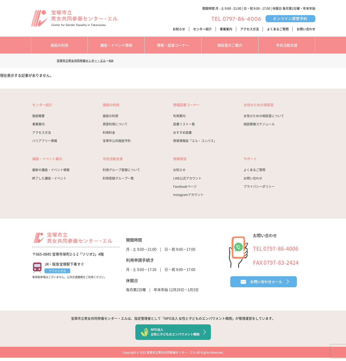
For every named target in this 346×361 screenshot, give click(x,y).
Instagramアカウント (188, 197)
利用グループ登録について (121, 172)
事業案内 (226, 29)
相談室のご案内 (229, 45)
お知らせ (179, 29)
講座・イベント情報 (116, 45)
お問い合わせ (306, 29)
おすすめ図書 (182, 133)
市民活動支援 (286, 45)
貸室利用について (115, 125)
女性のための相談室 (263, 105)
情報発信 (181, 160)
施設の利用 (59, 45)
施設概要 (38, 117)
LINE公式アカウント (187, 181)
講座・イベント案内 (51, 160)
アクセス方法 (249, 29)
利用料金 (109, 133)
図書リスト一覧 (184, 125)
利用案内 (179, 117)
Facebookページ (185, 189)
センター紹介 (202, 29)
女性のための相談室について (264, 117)
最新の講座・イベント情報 (51, 172)
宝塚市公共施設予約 (117, 142)
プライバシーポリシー (259, 189)
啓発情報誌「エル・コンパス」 (195, 142)
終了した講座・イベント (49, 181)
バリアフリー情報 (44, 142)
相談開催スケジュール (259, 125)
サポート (252, 160)
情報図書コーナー (190, 105)
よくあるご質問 (278, 29)
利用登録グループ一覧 (118, 181)
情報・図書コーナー (173, 45)
